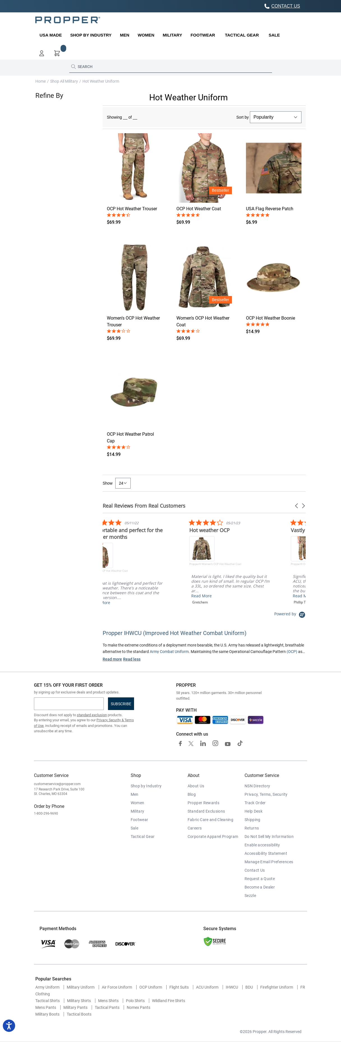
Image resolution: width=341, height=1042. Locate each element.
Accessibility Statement (266, 853)
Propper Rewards (203, 803)
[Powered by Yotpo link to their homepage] (290, 613)
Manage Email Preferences (269, 862)
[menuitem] (51, 35)
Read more (112, 659)
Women (137, 803)
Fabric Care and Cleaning (210, 819)
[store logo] (67, 20)
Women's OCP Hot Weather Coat (202, 321)
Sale (134, 828)
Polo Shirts (135, 1000)
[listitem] (180, 562)
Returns (252, 828)
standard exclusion (92, 715)
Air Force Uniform (117, 987)
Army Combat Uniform (169, 651)
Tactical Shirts (47, 1000)
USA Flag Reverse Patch (269, 208)
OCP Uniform (150, 987)
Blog (192, 794)
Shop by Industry (146, 786)
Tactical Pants (107, 1007)
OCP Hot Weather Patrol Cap (130, 437)
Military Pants (75, 1007)
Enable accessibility (262, 845)
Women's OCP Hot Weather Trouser (133, 321)
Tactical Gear (143, 836)
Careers (195, 828)
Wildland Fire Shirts (168, 1000)
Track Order (255, 803)
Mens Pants (45, 1007)
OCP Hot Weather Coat (198, 208)
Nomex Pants (138, 1007)
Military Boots (47, 1014)
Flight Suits (179, 987)
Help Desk (253, 811)
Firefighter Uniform (276, 987)
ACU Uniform (207, 987)
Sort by (242, 117)
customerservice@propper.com (57, 784)
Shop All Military (64, 81)
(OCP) (292, 651)
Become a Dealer (260, 887)
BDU (249, 987)
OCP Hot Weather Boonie (270, 318)
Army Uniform (47, 987)
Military (137, 811)
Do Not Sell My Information (269, 836)
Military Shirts (79, 1000)
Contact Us (255, 870)
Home (40, 81)
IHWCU (232, 987)
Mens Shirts (108, 1000)
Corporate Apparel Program (213, 836)
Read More (150, 595)
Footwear (139, 819)
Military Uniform (81, 987)
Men (135, 794)
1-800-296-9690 (46, 813)
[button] (41, 53)
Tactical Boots (79, 1014)
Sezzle (250, 895)
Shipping (253, 819)
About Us (196, 786)
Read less (131, 659)
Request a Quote (260, 878)
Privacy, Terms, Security (266, 794)
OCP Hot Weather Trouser (132, 208)
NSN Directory (257, 786)
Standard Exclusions (206, 811)
